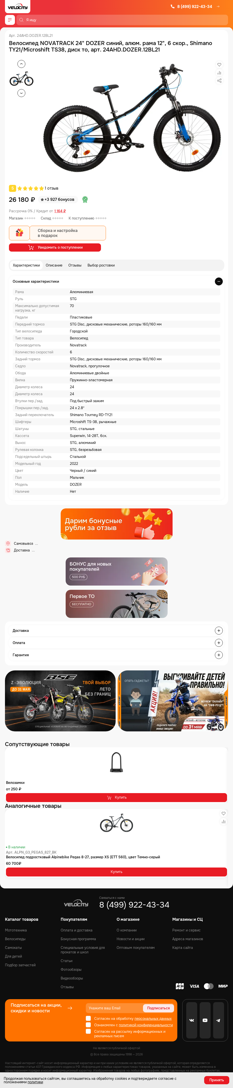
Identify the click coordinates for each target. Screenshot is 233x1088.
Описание (54, 265)
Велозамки (15, 782)
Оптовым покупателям (136, 947)
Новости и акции (130, 939)
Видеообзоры (72, 978)
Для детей (13, 956)
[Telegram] (218, 1020)
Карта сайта (182, 947)
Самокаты (13, 947)
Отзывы (75, 265)
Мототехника (16, 930)
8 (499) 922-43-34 (191, 6)
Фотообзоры (71, 969)
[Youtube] (205, 1020)
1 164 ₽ (60, 211)
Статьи (66, 961)
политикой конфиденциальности (146, 1025)
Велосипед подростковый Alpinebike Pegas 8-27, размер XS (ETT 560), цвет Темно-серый (83, 857)
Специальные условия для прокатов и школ (83, 949)
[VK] (191, 1020)
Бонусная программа (78, 939)
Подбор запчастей (20, 965)
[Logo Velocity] (17, 6)
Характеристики (26, 265)
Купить (116, 798)
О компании (127, 930)
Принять (216, 1080)
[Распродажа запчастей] (60, 700)
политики (35, 1082)
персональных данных (153, 1018)
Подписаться (158, 1008)
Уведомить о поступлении (55, 247)
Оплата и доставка (77, 930)
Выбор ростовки (101, 265)
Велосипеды (15, 939)
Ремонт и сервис (186, 930)
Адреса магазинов (187, 939)
